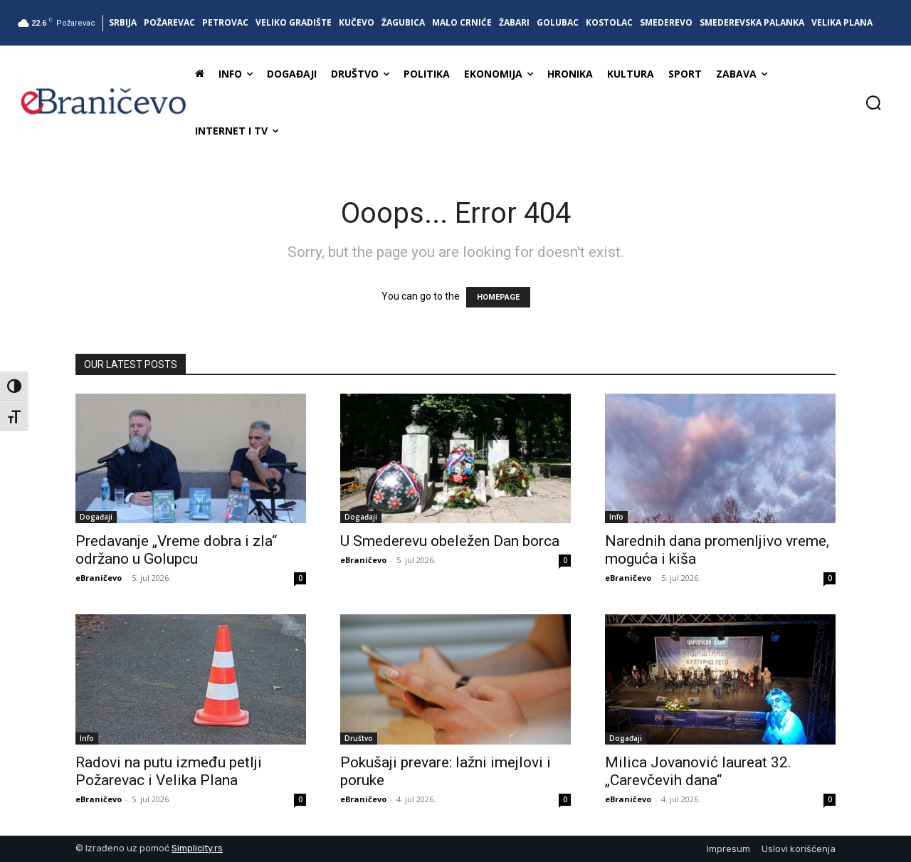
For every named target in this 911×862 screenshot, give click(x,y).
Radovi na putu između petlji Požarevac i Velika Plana (168, 771)
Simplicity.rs (197, 848)
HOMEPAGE (498, 297)
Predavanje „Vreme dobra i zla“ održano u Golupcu (176, 549)
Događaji (96, 517)
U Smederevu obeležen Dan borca (449, 541)
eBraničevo (98, 577)
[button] (873, 102)
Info (616, 517)
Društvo (358, 738)
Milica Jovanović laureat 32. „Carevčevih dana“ (698, 771)
